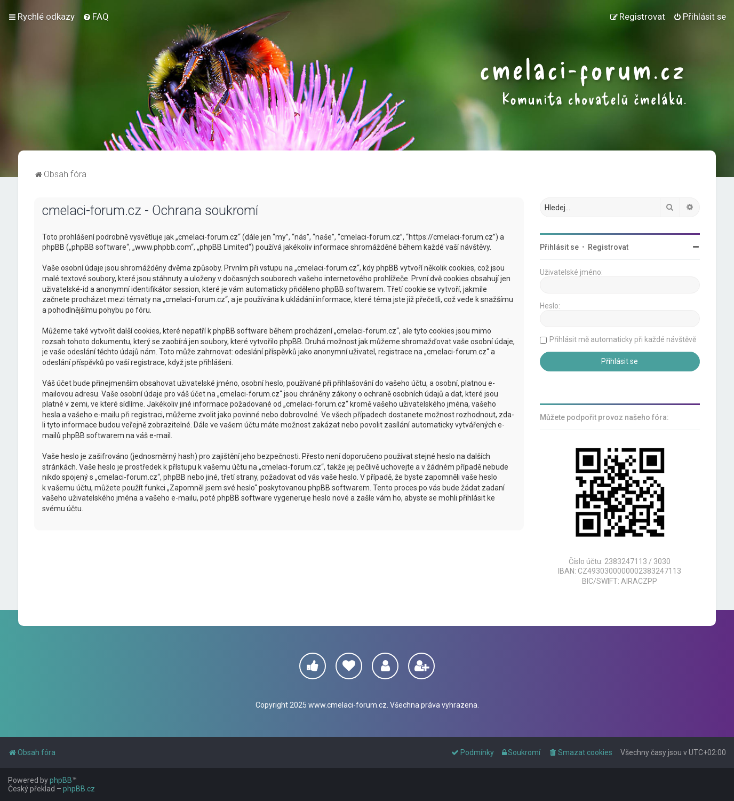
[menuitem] (96, 16)
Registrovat (608, 247)
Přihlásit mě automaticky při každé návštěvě (622, 339)
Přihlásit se (559, 247)
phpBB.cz (79, 788)
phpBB (61, 780)
